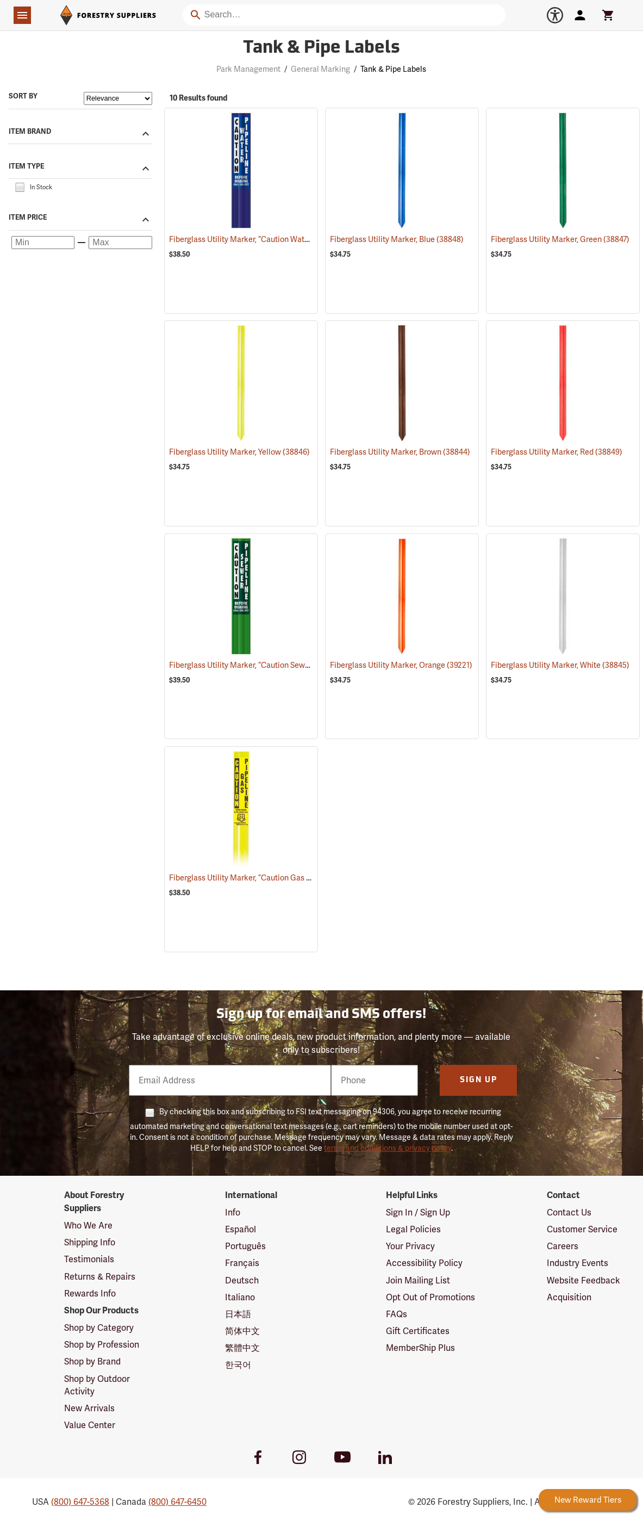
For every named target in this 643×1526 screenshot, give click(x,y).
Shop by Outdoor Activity (97, 1385)
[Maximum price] (120, 242)
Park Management (248, 69)
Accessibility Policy (424, 1263)
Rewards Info (90, 1293)
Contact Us (569, 1212)
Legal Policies (413, 1229)
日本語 (238, 1314)
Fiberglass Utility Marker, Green (560, 239)
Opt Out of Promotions (430, 1297)
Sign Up (478, 1080)
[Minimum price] (42, 242)
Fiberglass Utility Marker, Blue (397, 239)
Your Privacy (410, 1246)
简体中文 (242, 1331)
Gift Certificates (418, 1331)
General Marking (320, 69)
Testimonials (89, 1259)
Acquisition (569, 1297)
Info (232, 1212)
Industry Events (577, 1263)
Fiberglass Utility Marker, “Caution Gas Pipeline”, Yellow (280, 878)
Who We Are (88, 1225)
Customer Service (582, 1229)
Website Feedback (583, 1280)
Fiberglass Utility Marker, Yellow (239, 452)
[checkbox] (19, 187)
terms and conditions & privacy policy (387, 1148)
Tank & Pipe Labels (393, 69)
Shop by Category (99, 1327)
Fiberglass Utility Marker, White (560, 665)
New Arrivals (89, 1408)
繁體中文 (242, 1348)
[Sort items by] (118, 98)
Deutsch (242, 1280)
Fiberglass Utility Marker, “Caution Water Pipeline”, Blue (280, 239)
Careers (562, 1246)
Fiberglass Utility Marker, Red (556, 452)
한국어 (238, 1364)
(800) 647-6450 (177, 1502)
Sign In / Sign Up (418, 1212)
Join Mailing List (418, 1280)
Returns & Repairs (99, 1276)
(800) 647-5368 (80, 1502)
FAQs (396, 1314)
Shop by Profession (101, 1344)
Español (240, 1229)
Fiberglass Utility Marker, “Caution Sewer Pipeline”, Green (283, 665)
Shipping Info (89, 1242)
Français (242, 1263)
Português (245, 1246)
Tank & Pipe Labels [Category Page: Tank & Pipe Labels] (321, 48)
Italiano (240, 1297)
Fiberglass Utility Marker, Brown (400, 452)
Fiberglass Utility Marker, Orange (401, 665)
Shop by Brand (92, 1361)
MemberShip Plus (420, 1348)
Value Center (89, 1425)
